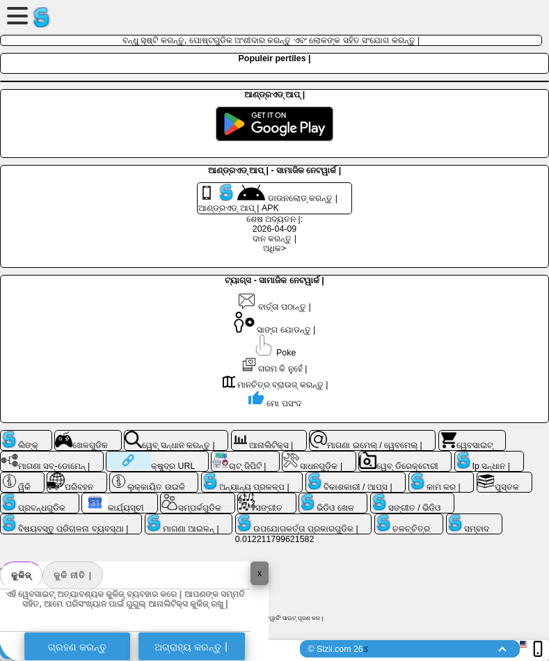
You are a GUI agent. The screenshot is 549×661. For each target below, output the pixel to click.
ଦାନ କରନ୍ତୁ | (274, 239)
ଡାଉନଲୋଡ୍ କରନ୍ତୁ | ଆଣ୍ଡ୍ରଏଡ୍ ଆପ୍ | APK (267, 198)
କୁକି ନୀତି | (73, 575)
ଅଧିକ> (274, 248)
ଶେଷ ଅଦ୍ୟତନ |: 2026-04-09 (274, 224)
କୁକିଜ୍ (21, 575)
